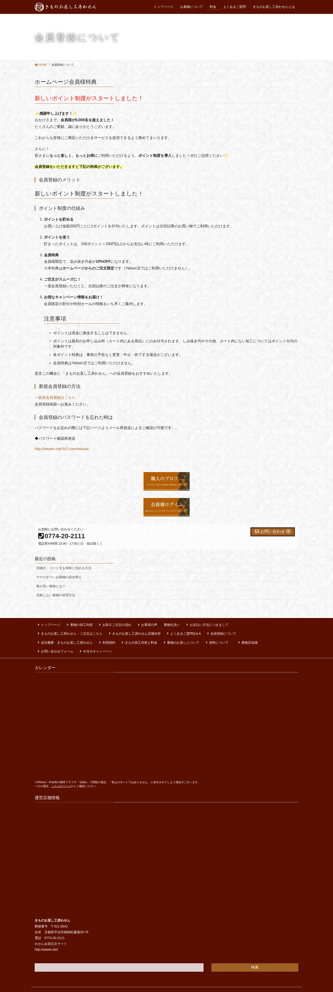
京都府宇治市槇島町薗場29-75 (66, 916)
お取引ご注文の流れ (108, 623)
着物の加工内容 (75, 623)
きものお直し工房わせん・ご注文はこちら (251, 623)
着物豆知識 (114, 636)
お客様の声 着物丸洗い (148, 623)
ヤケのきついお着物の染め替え (59, 577)
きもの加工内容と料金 (257, 630)
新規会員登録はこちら (56, 397)
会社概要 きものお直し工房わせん (189, 630)
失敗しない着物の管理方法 (55, 595)
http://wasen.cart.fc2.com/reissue (62, 449)
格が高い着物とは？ (50, 586)
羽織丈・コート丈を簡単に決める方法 (63, 568)
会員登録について (143, 630)
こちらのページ (61, 770)
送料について (88, 636)
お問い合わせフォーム (145, 636)
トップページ (47, 623)
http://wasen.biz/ (46, 934)
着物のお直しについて (54, 636)
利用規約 (228, 630)
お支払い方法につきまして (194, 623)
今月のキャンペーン (182, 636)
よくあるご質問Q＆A (108, 630)
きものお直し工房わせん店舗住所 (62, 630)
